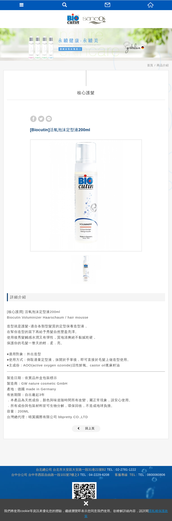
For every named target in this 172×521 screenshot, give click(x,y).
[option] (86, 195)
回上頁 (90, 428)
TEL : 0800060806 (151, 475)
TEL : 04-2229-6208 (94, 475)
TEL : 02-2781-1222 (121, 469)
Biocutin (86, 19)
